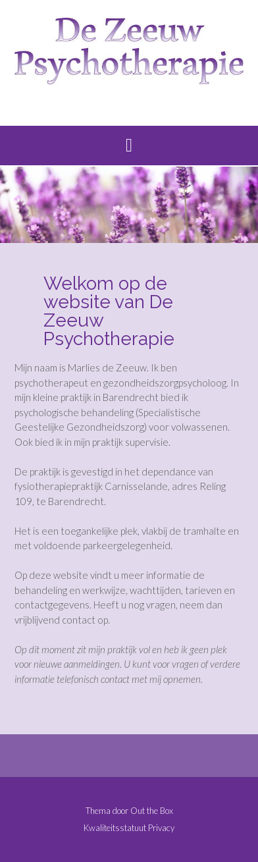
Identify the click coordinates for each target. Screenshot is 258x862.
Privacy (161, 828)
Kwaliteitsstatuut (115, 828)
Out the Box (151, 810)
